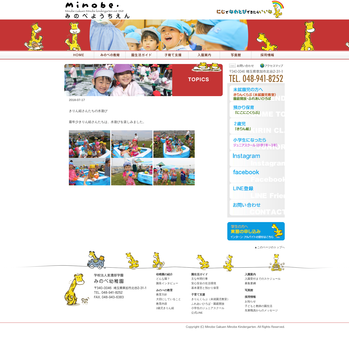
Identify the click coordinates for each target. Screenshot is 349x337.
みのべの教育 (164, 290)
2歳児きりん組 (165, 308)
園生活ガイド (199, 274)
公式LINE (197, 312)
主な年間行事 (199, 278)
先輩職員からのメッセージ (261, 310)
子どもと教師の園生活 (258, 306)
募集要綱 (250, 283)
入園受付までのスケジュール (263, 278)
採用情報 (250, 296)
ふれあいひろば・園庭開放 (207, 303)
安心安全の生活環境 (203, 283)
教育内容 (161, 303)
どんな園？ (163, 278)
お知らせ (250, 301)
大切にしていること (168, 299)
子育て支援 (198, 294)
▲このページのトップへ (269, 247)
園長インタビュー (167, 283)
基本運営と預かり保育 (205, 288)
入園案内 (250, 274)
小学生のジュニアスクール (207, 308)
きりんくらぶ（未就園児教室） (210, 299)
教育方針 (161, 294)
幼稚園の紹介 (164, 274)
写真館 (249, 290)
